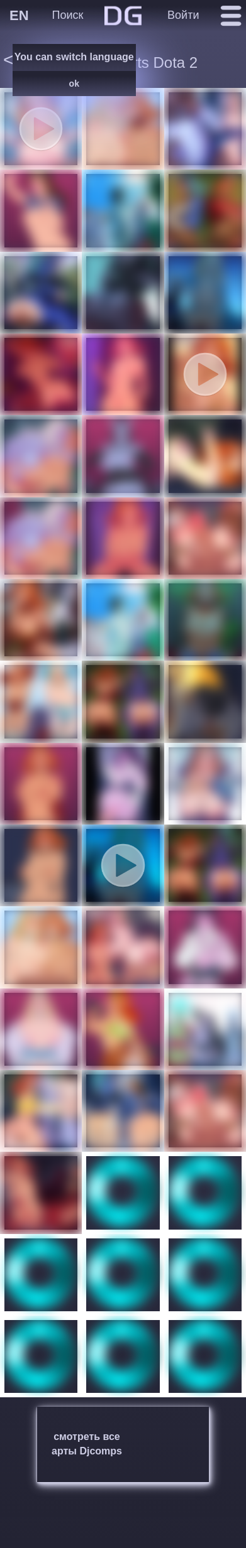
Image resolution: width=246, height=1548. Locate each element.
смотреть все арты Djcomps (87, 1443)
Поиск (68, 15)
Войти (183, 15)
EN (19, 15)
